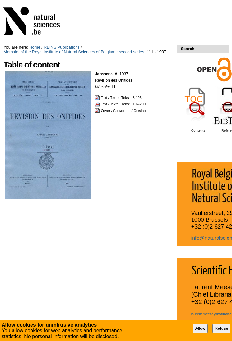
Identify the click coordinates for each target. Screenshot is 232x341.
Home (34, 47)
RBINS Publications (62, 47)
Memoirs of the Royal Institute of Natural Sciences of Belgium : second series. (74, 51)
